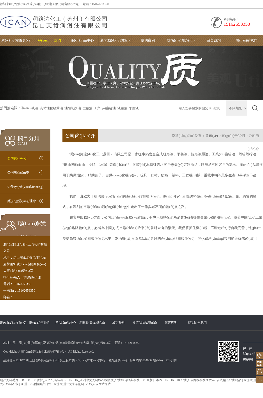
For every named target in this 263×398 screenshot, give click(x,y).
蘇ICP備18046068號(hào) (146, 360)
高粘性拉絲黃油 (51, 108)
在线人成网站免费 (99, 384)
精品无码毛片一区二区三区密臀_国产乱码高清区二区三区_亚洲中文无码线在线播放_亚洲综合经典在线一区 (73, 380)
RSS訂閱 (172, 360)
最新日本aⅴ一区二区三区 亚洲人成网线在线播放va (181, 380)
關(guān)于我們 (49, 40)
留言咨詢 (214, 40)
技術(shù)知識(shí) (181, 40)
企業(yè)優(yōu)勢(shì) (23, 186)
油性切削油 (72, 108)
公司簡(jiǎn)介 (17, 158)
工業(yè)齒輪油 (105, 108)
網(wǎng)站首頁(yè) (17, 40)
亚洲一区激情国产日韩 (36, 384)
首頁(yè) (211, 136)
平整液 (134, 108)
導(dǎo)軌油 (29, 108)
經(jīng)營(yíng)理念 (21, 201)
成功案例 (148, 40)
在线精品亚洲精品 (229, 380)
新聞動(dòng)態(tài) (115, 40)
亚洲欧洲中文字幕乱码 (69, 384)
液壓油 (122, 108)
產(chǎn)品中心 (82, 40)
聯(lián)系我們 (247, 40)
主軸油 (87, 108)
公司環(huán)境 (18, 172)
